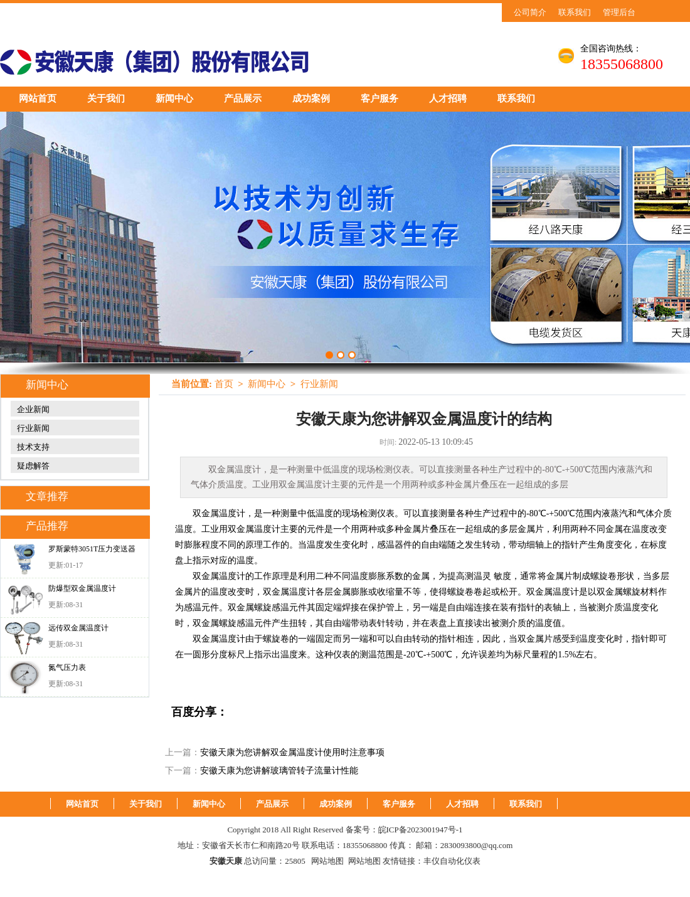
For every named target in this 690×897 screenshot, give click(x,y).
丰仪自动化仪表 (451, 861)
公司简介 (530, 12)
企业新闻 (33, 409)
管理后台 (619, 12)
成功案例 (311, 98)
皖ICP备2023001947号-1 (420, 829)
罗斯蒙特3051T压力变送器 (91, 548)
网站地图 (327, 861)
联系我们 (574, 12)
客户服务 (379, 98)
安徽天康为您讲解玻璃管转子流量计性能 (279, 770)
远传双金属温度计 (78, 628)
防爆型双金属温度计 (82, 588)
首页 (224, 384)
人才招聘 (448, 98)
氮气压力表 (67, 667)
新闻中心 (174, 98)
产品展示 (243, 98)
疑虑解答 (33, 465)
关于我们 (106, 98)
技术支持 (33, 447)
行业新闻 (33, 428)
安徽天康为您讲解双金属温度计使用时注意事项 (292, 752)
